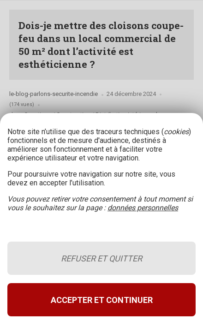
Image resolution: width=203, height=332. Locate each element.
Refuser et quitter (101, 258)
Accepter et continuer (102, 300)
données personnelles (142, 207)
